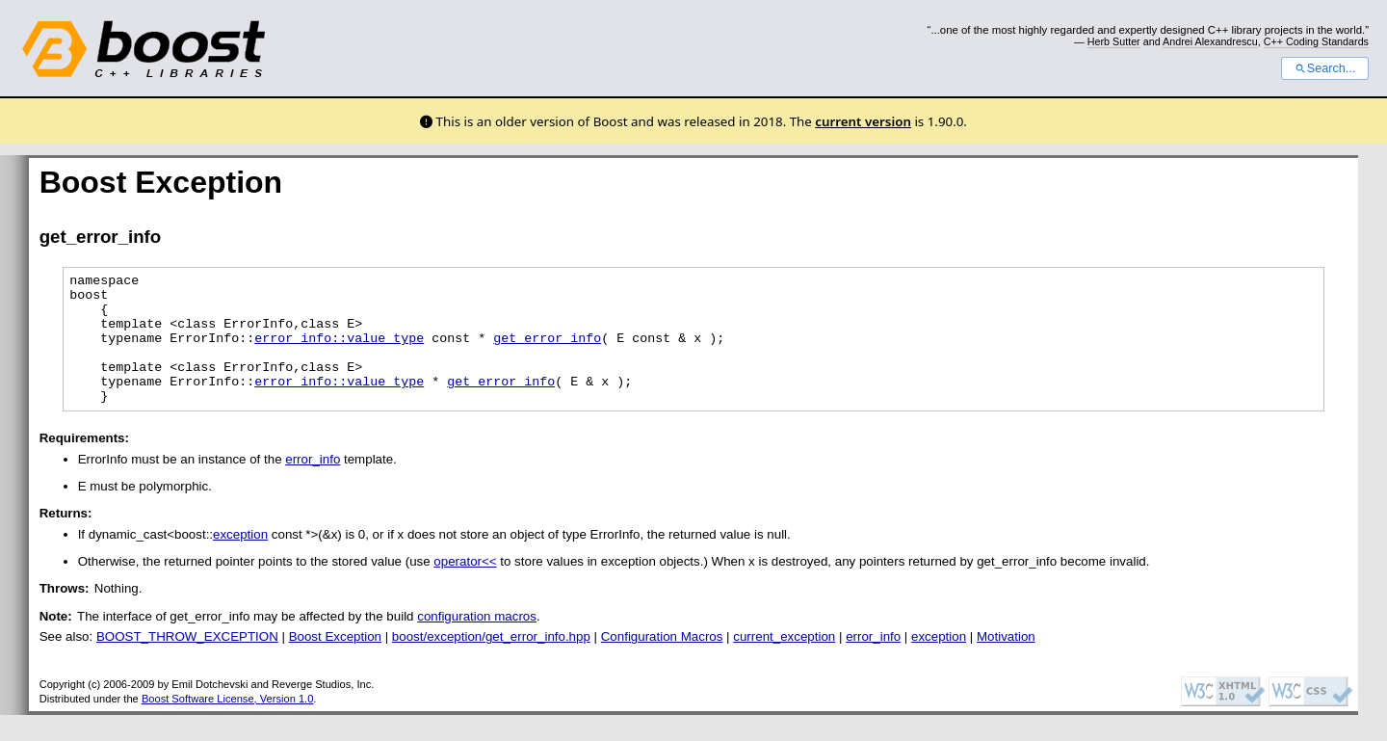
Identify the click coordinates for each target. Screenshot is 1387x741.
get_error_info (547, 351)
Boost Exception (335, 662)
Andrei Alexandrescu (1210, 41)
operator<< (464, 587)
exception (240, 560)
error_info (312, 485)
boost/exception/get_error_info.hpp (491, 662)
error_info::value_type (339, 351)
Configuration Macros (662, 662)
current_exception (784, 662)
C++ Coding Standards (1316, 41)
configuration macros (476, 642)
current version (863, 121)
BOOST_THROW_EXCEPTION (187, 662)
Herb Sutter (1113, 41)
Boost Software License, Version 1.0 (227, 724)
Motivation (1006, 662)
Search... (1325, 68)
